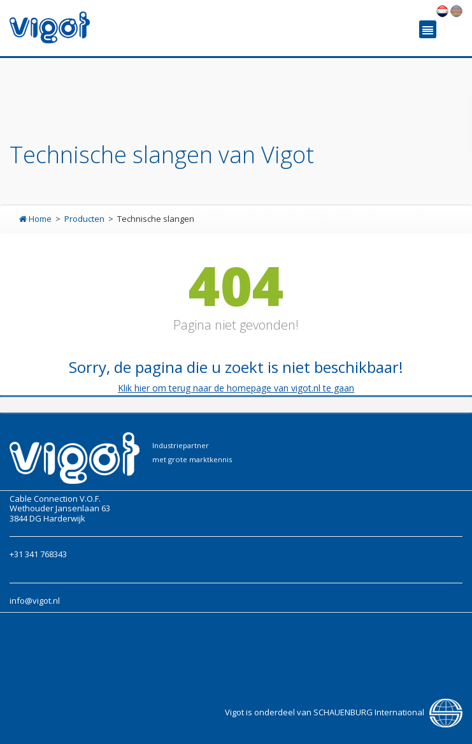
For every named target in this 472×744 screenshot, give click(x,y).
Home (36, 218)
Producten (85, 218)
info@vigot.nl (35, 600)
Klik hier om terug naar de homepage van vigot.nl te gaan (236, 388)
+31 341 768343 (38, 554)
